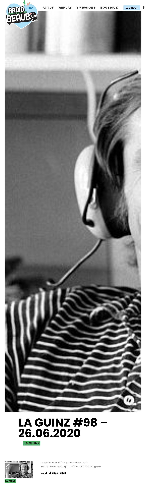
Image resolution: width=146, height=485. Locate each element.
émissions (86, 7)
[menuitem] (48, 7)
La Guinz (31, 390)
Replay (65, 7)
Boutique (109, 7)
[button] (132, 8)
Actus (48, 7)
